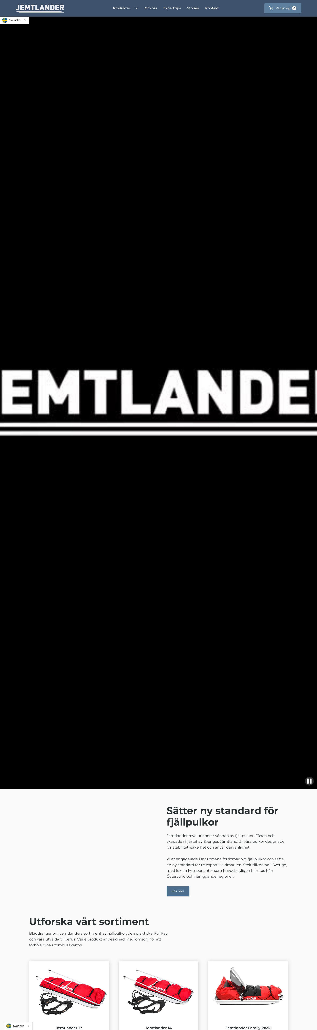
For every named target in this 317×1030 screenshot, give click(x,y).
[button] (124, 8)
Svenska (11, 20)
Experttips (172, 8)
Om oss (151, 8)
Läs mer (178, 891)
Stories (193, 8)
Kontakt (212, 8)
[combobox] (14, 20)
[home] (40, 8)
